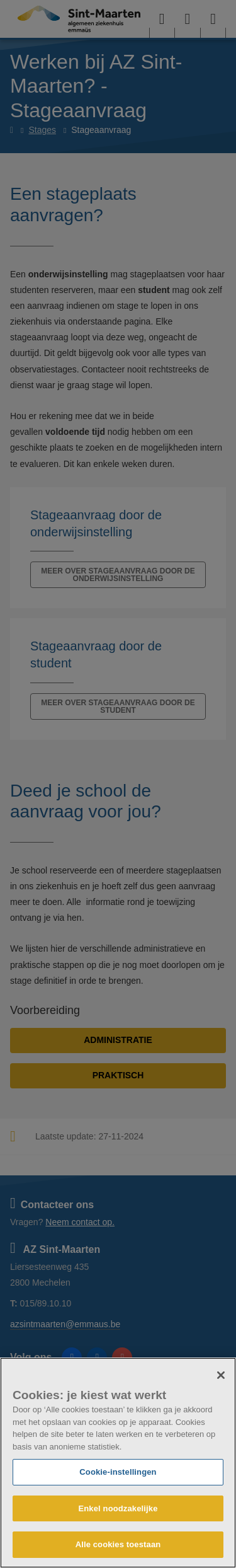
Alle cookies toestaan (118, 1544)
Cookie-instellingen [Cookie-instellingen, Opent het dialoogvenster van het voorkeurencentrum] (117, 1472)
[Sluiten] (221, 1375)
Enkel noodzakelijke (117, 1508)
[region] (118, 1463)
